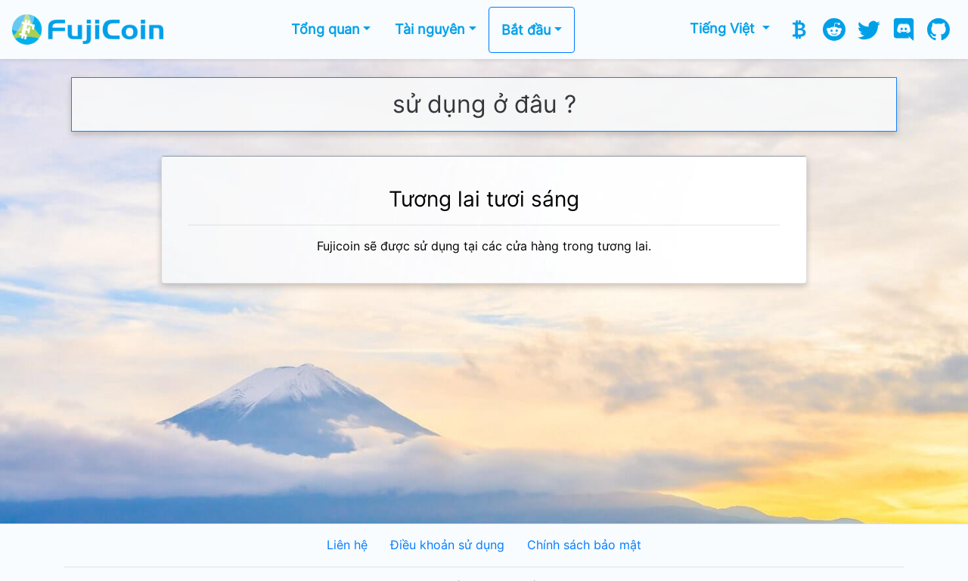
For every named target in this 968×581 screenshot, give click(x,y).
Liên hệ (347, 545)
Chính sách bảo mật (584, 545)
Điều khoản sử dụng (447, 545)
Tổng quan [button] (325, 29)
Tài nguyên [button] (430, 29)
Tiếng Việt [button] (724, 28)
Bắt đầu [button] (526, 30)
